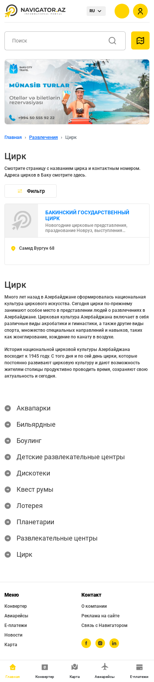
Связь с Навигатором (104, 625)
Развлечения (43, 137)
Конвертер (15, 606)
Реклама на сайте (100, 615)
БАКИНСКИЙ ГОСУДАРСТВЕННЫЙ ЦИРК (87, 215)
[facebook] (86, 643)
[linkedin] (114, 643)
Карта (10, 644)
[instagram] (100, 643)
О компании (94, 606)
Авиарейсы (16, 615)
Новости (13, 635)
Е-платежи (15, 625)
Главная (13, 137)
